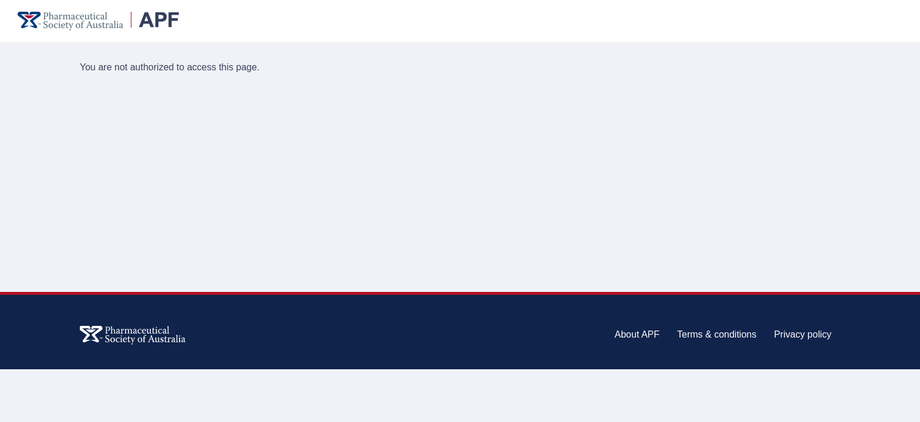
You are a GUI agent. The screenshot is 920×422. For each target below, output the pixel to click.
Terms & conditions (716, 334)
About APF (637, 334)
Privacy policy (802, 334)
